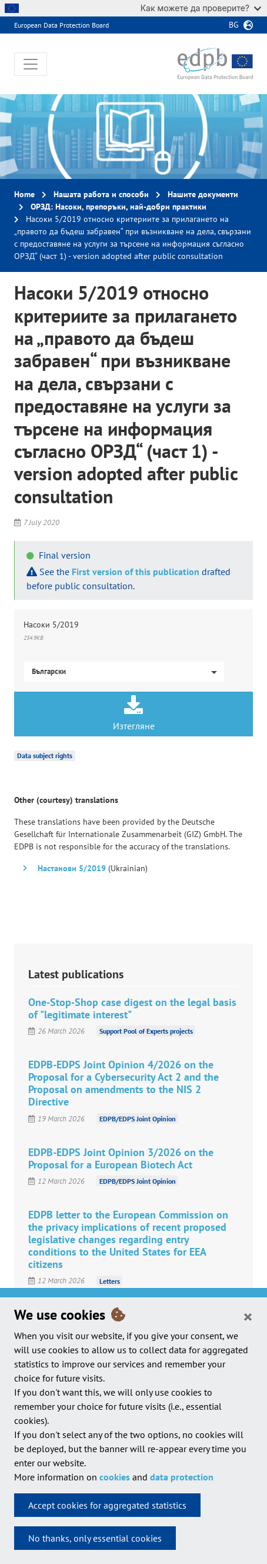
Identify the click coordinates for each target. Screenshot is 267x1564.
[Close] (248, 1316)
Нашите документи (203, 194)
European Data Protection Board (61, 25)
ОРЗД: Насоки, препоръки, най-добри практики (118, 206)
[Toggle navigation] (30, 64)
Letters (109, 1280)
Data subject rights (44, 755)
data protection (181, 1477)
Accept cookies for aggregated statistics (107, 1505)
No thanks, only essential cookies (95, 1538)
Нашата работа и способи (101, 194)
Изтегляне (133, 713)
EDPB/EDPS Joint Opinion (137, 1118)
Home (24, 194)
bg (234, 24)
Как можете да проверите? (201, 8)
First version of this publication (135, 571)
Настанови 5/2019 (72, 868)
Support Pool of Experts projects (146, 1031)
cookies (114, 1477)
